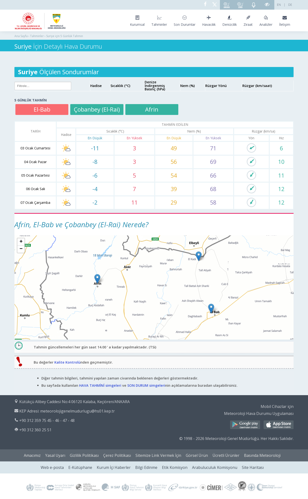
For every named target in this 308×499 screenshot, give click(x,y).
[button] (97, 279)
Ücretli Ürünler (225, 455)
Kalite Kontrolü (67, 362)
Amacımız (32, 455)
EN (279, 5)
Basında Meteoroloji (262, 455)
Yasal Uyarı (55, 455)
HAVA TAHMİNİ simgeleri (100, 385)
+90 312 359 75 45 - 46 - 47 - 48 (47, 420)
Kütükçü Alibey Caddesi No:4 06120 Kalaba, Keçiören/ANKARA (74, 401)
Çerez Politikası (117, 455)
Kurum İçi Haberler (114, 467)
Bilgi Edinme (146, 467)
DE (290, 5)
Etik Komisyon (174, 467)
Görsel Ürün (197, 455)
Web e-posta (52, 467)
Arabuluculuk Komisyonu (214, 467)
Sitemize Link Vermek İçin (158, 455)
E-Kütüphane (80, 467)
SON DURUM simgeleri (146, 385)
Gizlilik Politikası (84, 455)
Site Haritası (253, 467)
